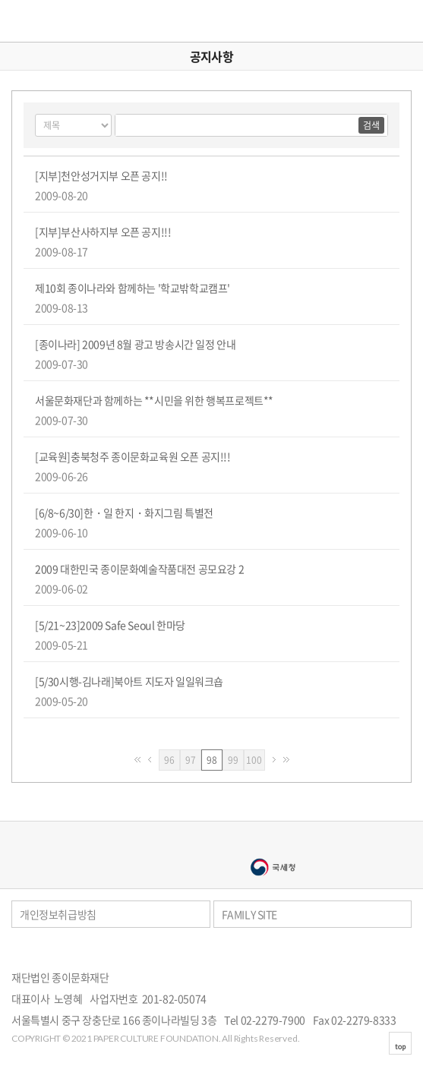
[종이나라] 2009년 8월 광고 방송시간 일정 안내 (135, 344)
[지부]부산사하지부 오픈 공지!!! (103, 231)
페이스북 (388, 951)
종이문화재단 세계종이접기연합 (58, 21)
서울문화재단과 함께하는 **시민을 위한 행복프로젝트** (154, 400)
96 (172, 760)
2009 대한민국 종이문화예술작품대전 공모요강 (139, 568)
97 (193, 760)
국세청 (272, 867)
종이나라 (151, 843)
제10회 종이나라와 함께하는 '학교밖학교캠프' (132, 287)
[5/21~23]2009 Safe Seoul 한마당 (110, 624)
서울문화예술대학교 (151, 867)
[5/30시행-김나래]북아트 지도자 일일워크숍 (129, 681)
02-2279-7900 (273, 1019)
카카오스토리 (408, 951)
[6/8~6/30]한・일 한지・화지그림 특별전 (124, 512)
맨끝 (286, 759)
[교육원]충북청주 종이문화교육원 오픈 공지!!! (133, 456)
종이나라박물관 (272, 843)
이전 (149, 759)
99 (236, 760)
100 (255, 760)
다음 (274, 759)
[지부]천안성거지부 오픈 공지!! (101, 175)
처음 (137, 759)
